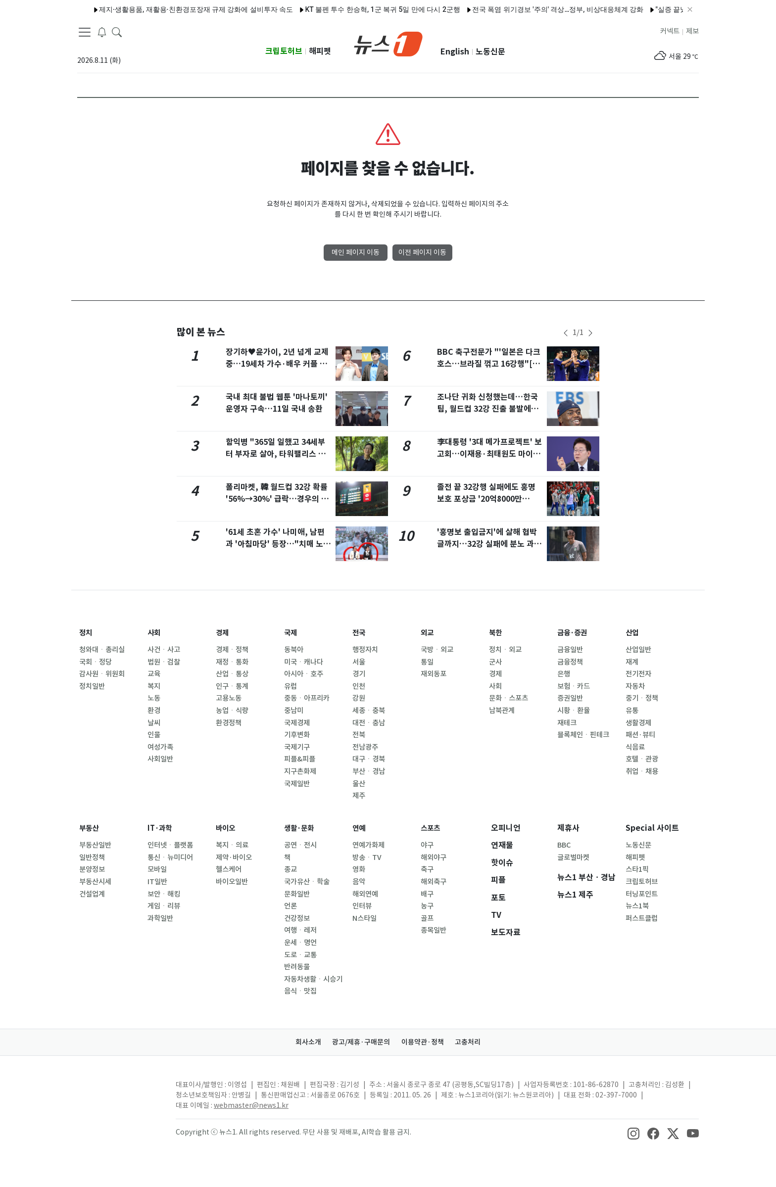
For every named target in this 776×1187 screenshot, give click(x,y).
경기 (358, 673)
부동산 (90, 828)
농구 (427, 906)
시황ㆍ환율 (573, 710)
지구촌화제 (300, 771)
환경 (153, 710)
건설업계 (92, 894)
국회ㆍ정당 (95, 662)
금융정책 (570, 662)
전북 (358, 734)
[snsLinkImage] (633, 1133)
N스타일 (364, 918)
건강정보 (297, 918)
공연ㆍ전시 (300, 845)
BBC (564, 845)
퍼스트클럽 (642, 918)
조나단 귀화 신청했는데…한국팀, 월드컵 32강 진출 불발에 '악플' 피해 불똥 (487, 409)
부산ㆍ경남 (368, 771)
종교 (290, 869)
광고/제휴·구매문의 (359, 1042)
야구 (427, 845)
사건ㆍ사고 (163, 649)
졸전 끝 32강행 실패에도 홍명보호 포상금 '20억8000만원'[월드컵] (486, 499)
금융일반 (570, 649)
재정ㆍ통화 (232, 662)
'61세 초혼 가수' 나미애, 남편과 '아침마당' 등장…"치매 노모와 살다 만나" (278, 544)
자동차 (635, 686)
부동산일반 (95, 845)
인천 (358, 686)
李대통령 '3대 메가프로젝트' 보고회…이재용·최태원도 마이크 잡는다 (489, 454)
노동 (153, 698)
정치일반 (92, 686)
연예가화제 (368, 845)
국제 (291, 632)
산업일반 (638, 649)
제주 (358, 795)
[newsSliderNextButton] (590, 333)
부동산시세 (95, 881)
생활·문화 (301, 828)
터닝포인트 (642, 894)
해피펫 (320, 51)
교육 (153, 673)
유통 (632, 710)
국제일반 (297, 783)
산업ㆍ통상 (232, 673)
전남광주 (365, 747)
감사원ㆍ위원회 (102, 673)
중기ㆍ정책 (642, 698)
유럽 (290, 686)
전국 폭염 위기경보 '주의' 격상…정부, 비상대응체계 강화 (532, 9)
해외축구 (433, 881)
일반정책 (92, 857)
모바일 (157, 869)
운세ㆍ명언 (300, 942)
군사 (495, 662)
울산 (358, 783)
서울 (358, 662)
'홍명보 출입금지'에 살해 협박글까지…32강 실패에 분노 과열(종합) (489, 544)
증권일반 (570, 698)
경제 (223, 632)
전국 (359, 632)
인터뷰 (362, 906)
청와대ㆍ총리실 (102, 649)
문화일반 (297, 894)
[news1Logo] (118, 1093)
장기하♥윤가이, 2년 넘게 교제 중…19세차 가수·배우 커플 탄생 (277, 364)
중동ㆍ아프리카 (307, 698)
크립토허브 (283, 51)
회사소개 (301, 1042)
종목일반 (433, 930)
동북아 (293, 649)
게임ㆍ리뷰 (163, 906)
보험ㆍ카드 (573, 686)
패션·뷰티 (640, 734)
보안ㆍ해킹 (163, 894)
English (454, 52)
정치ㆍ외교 (505, 649)
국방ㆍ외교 (437, 649)
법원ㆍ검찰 (163, 662)
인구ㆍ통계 (232, 686)
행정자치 (365, 649)
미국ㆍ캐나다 (303, 662)
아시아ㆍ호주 (303, 673)
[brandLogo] (388, 43)
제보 (692, 31)
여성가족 (160, 747)
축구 (427, 869)
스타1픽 (637, 869)
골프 (427, 918)
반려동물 (297, 966)
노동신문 (490, 52)
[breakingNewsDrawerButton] (102, 31)
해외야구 (433, 857)
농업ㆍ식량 (232, 710)
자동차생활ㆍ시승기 (313, 979)
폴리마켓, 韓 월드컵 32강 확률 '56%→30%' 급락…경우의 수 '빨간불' (277, 499)
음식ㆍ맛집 (300, 991)
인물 (153, 734)
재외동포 (433, 673)
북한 (496, 632)
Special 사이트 (652, 828)
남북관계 (502, 710)
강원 (358, 698)
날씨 (153, 722)
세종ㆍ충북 (368, 710)
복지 (153, 686)
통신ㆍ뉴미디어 (170, 857)
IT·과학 (161, 828)
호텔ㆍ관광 (642, 759)
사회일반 (160, 759)
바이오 (227, 828)
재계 (632, 662)
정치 (86, 632)
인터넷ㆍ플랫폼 (170, 845)
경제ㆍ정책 (232, 649)
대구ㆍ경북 (368, 759)
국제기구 (297, 747)
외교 (428, 632)
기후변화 (297, 734)
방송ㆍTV (367, 857)
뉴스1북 (637, 906)
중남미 (293, 710)
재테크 (567, 722)
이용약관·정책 (425, 1042)
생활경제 (638, 722)
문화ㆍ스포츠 (508, 698)
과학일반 (160, 918)
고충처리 (475, 1042)
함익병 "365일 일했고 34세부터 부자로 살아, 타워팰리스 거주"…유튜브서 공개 (276, 454)
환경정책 (229, 722)
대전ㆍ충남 (368, 722)
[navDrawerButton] (84, 32)
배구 (427, 894)
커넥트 (669, 31)
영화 (358, 869)
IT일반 (157, 881)
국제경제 (297, 722)
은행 (563, 673)
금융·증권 (574, 632)
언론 (290, 906)
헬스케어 (229, 869)
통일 (427, 662)
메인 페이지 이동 (356, 252)
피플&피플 (299, 759)
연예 (359, 828)
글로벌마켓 (573, 857)
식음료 (635, 747)
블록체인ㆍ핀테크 (583, 734)
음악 (358, 881)
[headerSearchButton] (117, 31)
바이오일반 (232, 881)
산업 (633, 632)
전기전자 (638, 673)
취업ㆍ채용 (642, 771)
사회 (154, 632)
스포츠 (432, 828)
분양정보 (92, 869)
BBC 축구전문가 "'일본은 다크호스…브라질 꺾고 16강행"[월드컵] (488, 364)
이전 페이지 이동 (422, 252)
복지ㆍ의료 (232, 845)
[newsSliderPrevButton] (565, 333)
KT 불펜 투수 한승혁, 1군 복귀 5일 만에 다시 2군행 (356, 9)
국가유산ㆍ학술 (307, 881)
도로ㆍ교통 (300, 954)
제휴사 (568, 828)
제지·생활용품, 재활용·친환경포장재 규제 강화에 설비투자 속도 (170, 9)
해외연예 (365, 894)
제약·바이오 (234, 857)
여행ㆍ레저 (300, 930)
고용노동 (229, 698)
